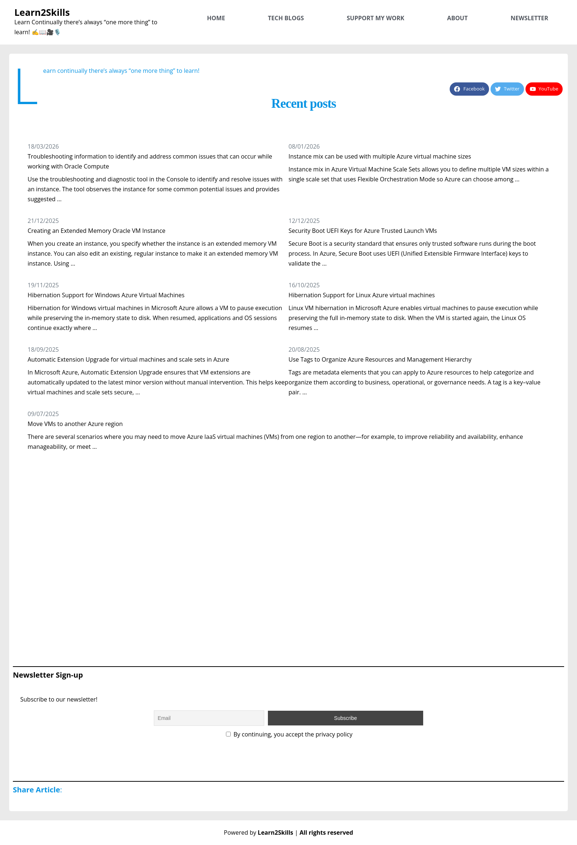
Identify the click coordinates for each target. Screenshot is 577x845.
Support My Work (375, 18)
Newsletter (529, 18)
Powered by (259, 832)
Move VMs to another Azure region (75, 424)
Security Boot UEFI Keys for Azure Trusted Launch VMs (362, 231)
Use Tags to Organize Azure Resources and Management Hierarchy (379, 359)
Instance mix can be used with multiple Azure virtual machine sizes (379, 156)
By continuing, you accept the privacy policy (289, 734)
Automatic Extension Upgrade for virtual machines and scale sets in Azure (128, 359)
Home (216, 18)
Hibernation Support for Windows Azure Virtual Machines (106, 295)
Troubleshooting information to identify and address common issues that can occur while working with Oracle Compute (150, 161)
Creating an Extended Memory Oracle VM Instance (97, 231)
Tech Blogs (286, 18)
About (457, 18)
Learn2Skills (42, 12)
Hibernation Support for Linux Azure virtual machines (361, 295)
